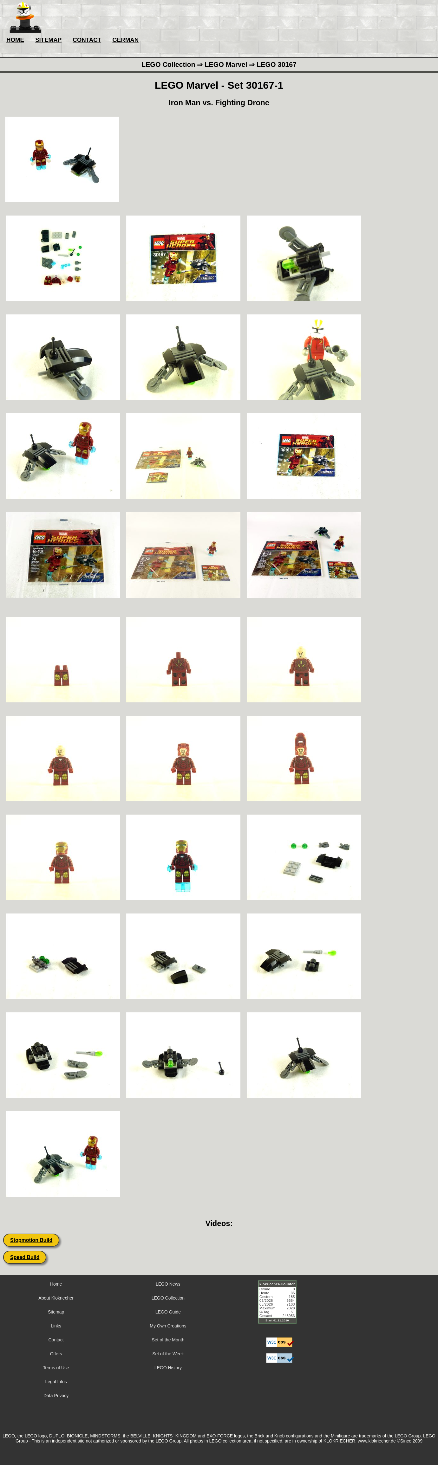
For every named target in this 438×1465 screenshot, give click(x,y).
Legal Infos (56, 1381)
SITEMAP (48, 39)
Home (56, 1284)
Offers (56, 1353)
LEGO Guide (168, 1311)
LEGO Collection (168, 1297)
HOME (15, 39)
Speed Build (24, 1257)
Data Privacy (56, 1395)
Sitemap (56, 1311)
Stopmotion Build (31, 1240)
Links (56, 1325)
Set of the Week (168, 1353)
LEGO (401, 1435)
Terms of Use (56, 1367)
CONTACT (87, 39)
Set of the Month (168, 1339)
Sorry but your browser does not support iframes (280, 1306)
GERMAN (125, 39)
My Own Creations (168, 1325)
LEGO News (168, 1284)
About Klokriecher (56, 1297)
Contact (56, 1339)
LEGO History (168, 1367)
